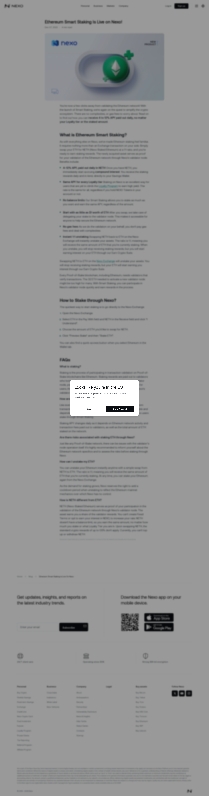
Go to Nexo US (120, 409)
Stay (89, 409)
